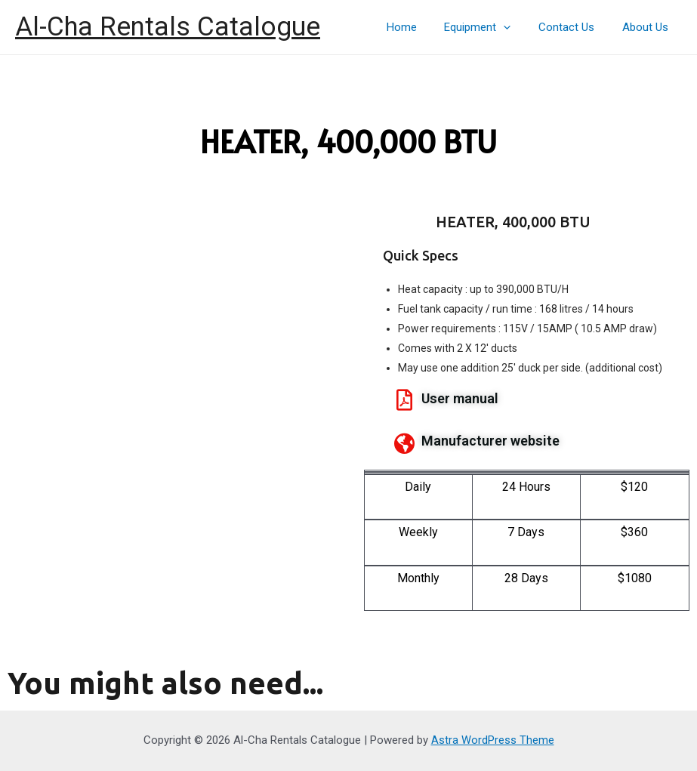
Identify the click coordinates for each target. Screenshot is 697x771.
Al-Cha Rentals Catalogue (167, 26)
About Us (648, 27)
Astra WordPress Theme (492, 740)
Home (419, 27)
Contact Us (574, 27)
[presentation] (516, 27)
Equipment (490, 27)
